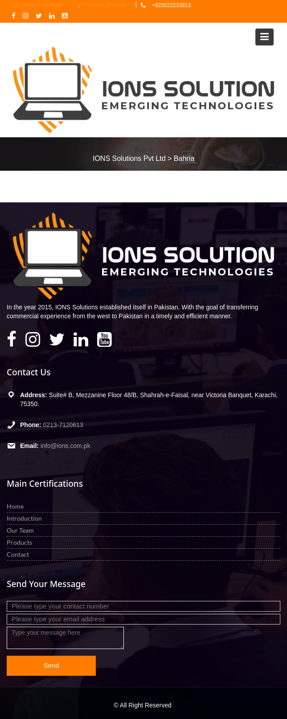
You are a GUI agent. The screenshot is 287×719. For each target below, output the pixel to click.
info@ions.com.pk (66, 444)
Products (20, 542)
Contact (19, 554)
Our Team (21, 530)
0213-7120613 (64, 424)
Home (16, 506)
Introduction (25, 518)
